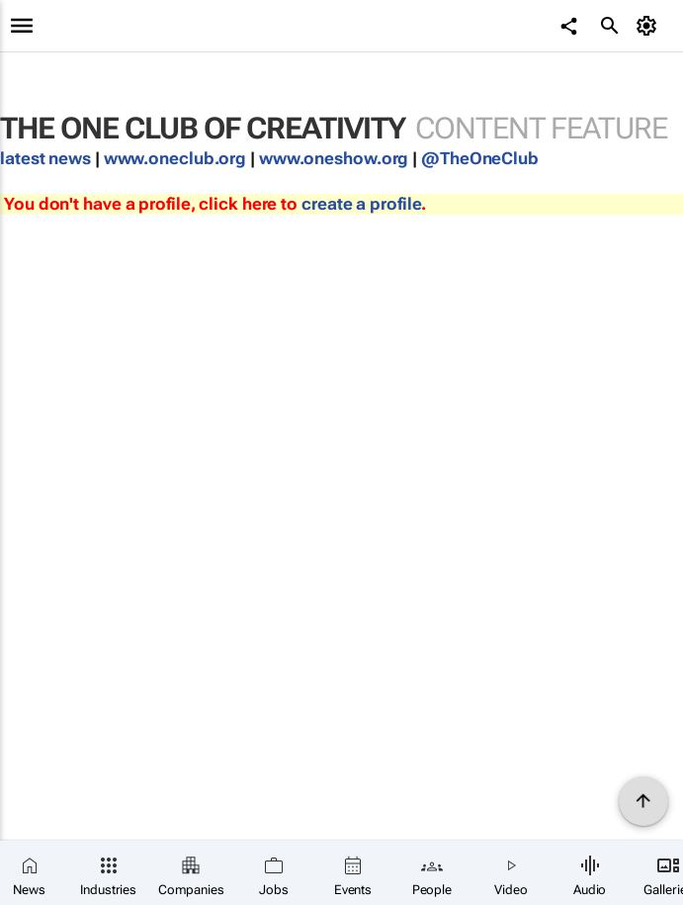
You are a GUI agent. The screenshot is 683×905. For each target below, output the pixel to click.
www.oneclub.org (175, 158)
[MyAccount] (649, 26)
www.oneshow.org (334, 158)
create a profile (361, 204)
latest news (47, 158)
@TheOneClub (480, 158)
